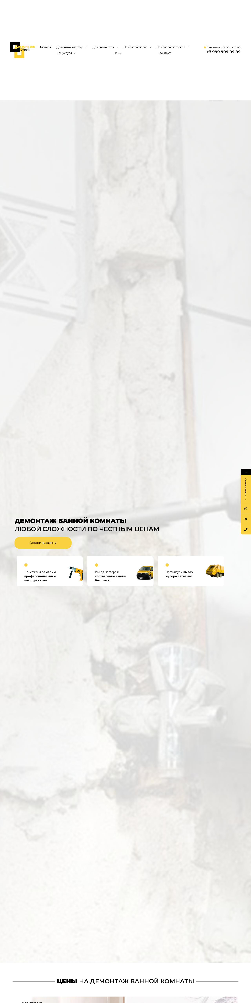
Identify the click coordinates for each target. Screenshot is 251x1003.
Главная (45, 47)
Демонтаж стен (105, 47)
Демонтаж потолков (172, 47)
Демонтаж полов (137, 47)
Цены (117, 53)
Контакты (166, 53)
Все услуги (65, 53)
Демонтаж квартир (71, 47)
